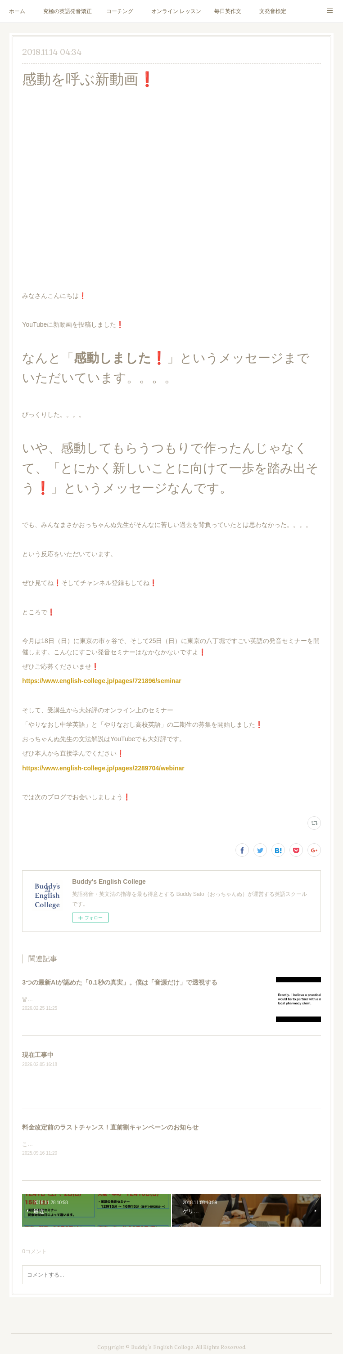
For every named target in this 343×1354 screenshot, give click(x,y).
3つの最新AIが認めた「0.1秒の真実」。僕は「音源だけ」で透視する (119, 982)
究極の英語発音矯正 (67, 11)
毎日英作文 (227, 11)
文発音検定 (272, 11)
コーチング (119, 11)
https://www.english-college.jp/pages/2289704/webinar (103, 768)
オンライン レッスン (176, 11)
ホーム (17, 11)
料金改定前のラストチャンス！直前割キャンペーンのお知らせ (110, 1127)
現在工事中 (38, 1055)
